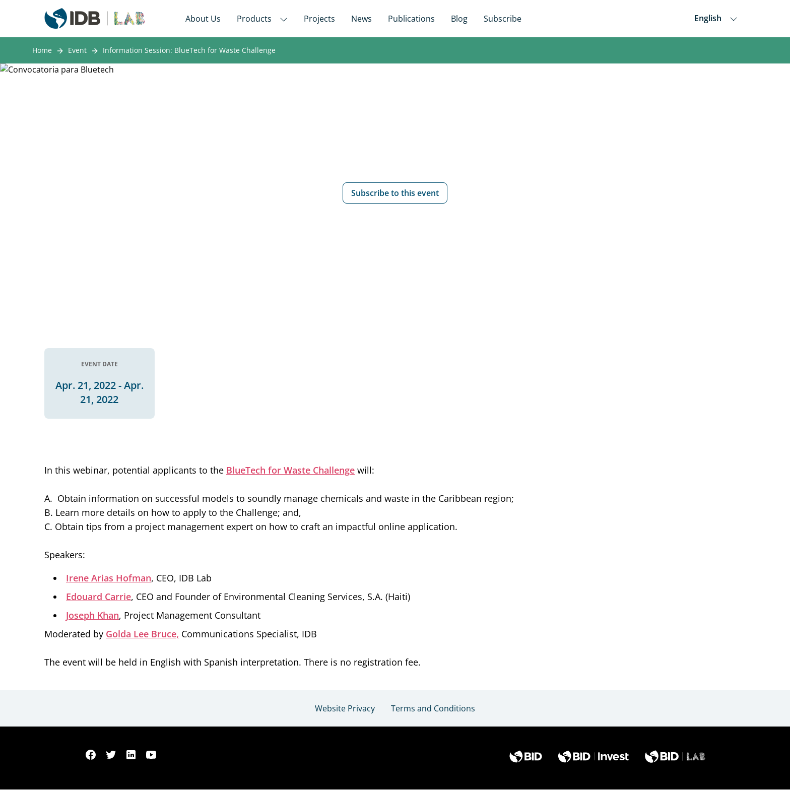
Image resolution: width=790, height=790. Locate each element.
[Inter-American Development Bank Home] (94, 18)
